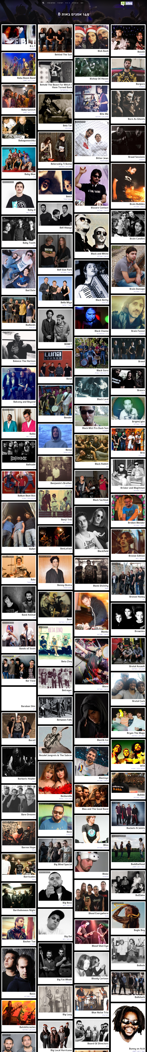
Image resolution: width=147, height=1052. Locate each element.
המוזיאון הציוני (51, 3)
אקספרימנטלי (31, 582)
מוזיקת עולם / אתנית (28, 498)
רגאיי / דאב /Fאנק (29, 80)
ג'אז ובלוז (32, 327)
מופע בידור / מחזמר (65, 799)
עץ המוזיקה (75, 3)
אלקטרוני (32, 49)
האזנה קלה (68, 128)
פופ (34, 177)
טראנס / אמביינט (29, 996)
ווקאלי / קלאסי (67, 305)
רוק (34, 245)
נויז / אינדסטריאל (66, 90)
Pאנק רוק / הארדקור (28, 1030)
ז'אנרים (60, 3)
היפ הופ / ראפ (30, 212)
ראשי (82, 3)
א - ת (67, 3)
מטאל (33, 781)
